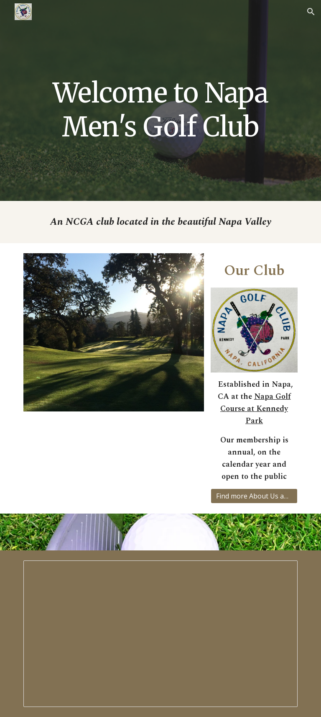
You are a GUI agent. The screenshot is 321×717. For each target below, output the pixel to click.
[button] (311, 12)
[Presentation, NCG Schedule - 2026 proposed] (160, 633)
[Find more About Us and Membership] (254, 496)
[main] (160, 100)
